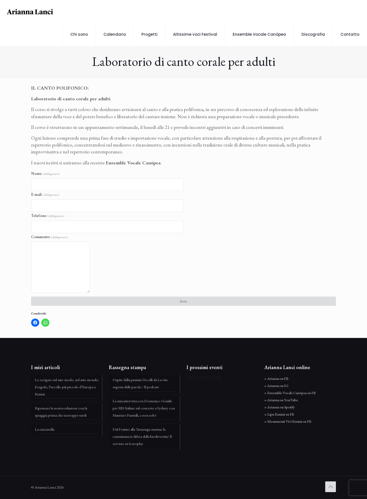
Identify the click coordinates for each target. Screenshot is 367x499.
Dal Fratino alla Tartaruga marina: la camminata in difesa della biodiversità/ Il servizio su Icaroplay (142, 436)
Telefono (47, 215)
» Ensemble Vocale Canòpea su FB (290, 392)
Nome (45, 173)
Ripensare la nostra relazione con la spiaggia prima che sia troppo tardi (61, 412)
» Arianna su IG (276, 385)
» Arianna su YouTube (281, 399)
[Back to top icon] (330, 486)
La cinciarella (44, 429)
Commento (49, 236)
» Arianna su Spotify (279, 407)
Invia (183, 301)
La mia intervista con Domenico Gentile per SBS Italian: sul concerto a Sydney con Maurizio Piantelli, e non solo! (144, 408)
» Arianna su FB (276, 378)
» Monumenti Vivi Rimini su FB (287, 421)
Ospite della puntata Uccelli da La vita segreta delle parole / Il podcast (140, 383)
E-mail (45, 194)
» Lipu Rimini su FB (279, 414)
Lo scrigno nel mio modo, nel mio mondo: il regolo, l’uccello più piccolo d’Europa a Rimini (67, 386)
